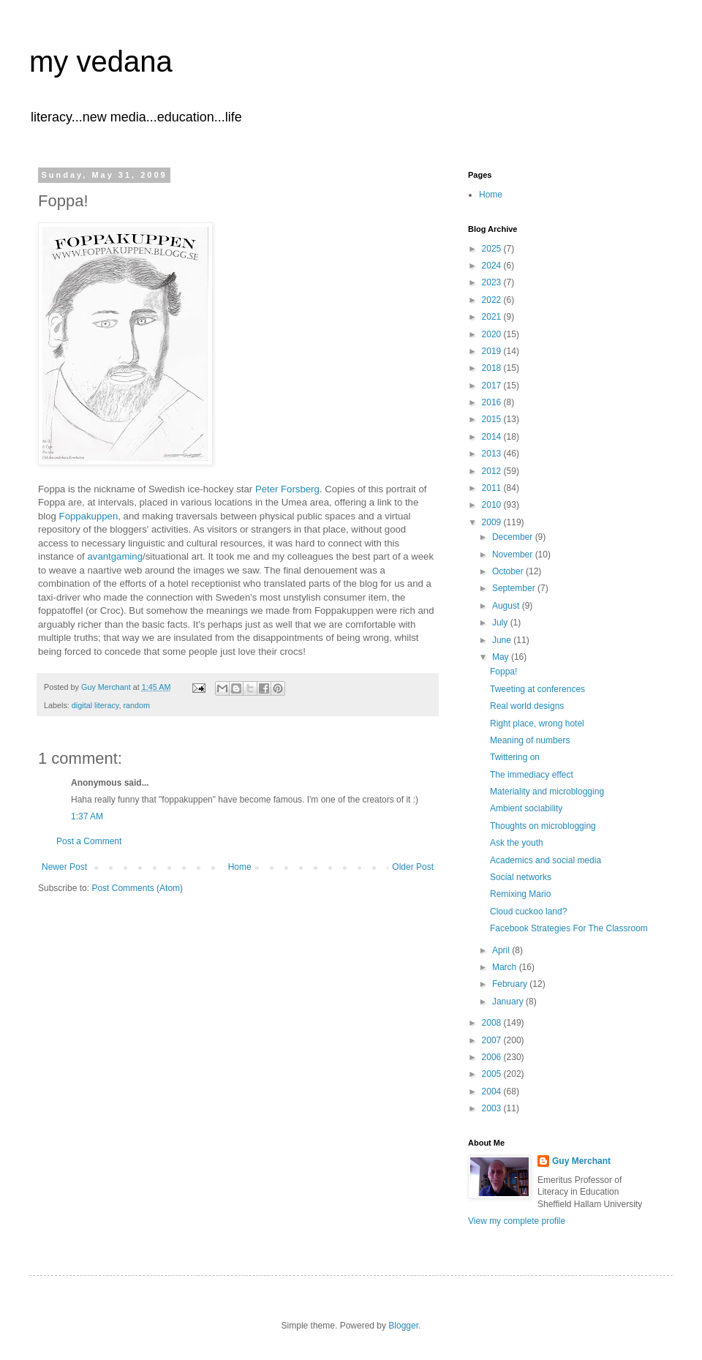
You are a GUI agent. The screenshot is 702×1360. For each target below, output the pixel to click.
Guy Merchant (581, 1161)
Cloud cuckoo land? (528, 911)
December (513, 537)
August (507, 606)
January (509, 1001)
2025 (493, 249)
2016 (493, 402)
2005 (493, 1074)
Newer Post (64, 867)
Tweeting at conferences (537, 689)
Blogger (403, 1325)
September (514, 588)
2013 (493, 453)
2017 (493, 385)
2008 (493, 1023)
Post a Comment (88, 841)
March (505, 967)
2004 (493, 1091)
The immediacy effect (531, 775)
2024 (493, 265)
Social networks (520, 877)
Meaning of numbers (530, 740)
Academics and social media (545, 860)
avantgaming (115, 556)
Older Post (413, 867)
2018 (493, 368)
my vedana (101, 61)
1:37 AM (87, 816)
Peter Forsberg (287, 489)
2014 (493, 437)
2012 (493, 471)
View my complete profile (516, 1221)
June (502, 640)
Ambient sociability (526, 808)
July (501, 622)
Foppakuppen (88, 516)
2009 (493, 522)
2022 (493, 300)
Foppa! (503, 671)
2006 (493, 1057)
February (510, 984)
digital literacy (95, 705)
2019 (493, 351)
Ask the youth (516, 843)
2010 (493, 505)
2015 (493, 419)
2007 (493, 1040)
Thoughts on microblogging (543, 826)
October (509, 571)
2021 (493, 317)
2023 (493, 282)
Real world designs (527, 706)
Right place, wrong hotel (537, 723)
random (136, 705)
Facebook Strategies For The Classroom (569, 928)
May (501, 657)
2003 (493, 1108)
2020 (493, 334)
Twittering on (515, 757)
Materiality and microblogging (547, 791)
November (513, 554)
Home (240, 867)
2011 (493, 488)
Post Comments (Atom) (137, 888)
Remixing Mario (520, 894)
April (502, 950)
